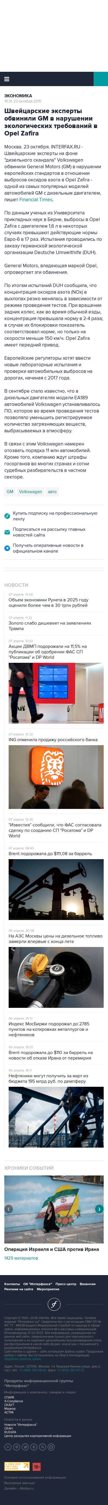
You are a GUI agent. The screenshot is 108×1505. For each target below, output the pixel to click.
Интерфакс (54, 79)
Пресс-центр (66, 1284)
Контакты (12, 1284)
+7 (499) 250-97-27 (70, 1370)
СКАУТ (9, 1405)
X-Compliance (13, 1401)
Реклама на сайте (18, 1289)
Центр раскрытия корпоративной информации (37, 1436)
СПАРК (9, 1397)
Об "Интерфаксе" (37, 1284)
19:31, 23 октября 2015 (22, 101)
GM (10, 491)
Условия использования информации (35, 1477)
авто (52, 491)
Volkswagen (30, 491)
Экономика (18, 96)
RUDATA (10, 1432)
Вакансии (88, 1284)
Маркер (10, 1409)
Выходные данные (19, 1483)
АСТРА (9, 1412)
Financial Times (35, 200)
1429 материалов (21, 1258)
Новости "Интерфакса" (20, 1425)
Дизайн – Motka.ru (19, 1488)
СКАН (8, 1428)
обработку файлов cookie (22, 1359)
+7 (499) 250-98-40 (32, 1370)
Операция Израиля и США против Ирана (51, 1249)
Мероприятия (48, 1289)
